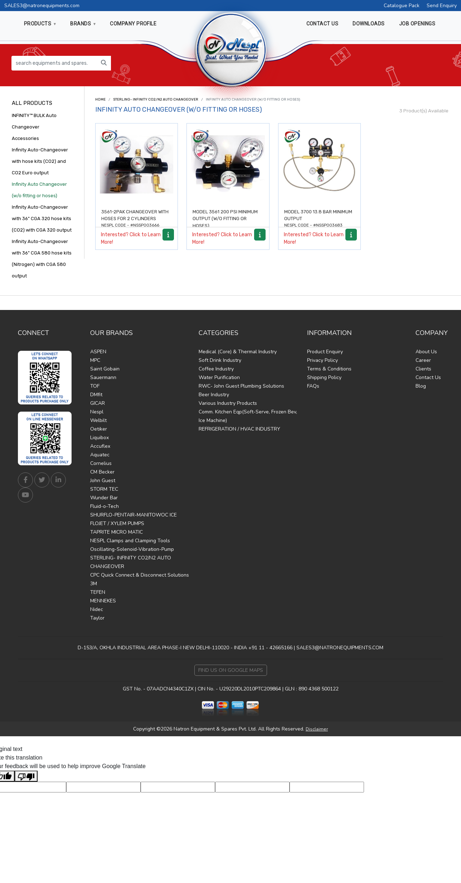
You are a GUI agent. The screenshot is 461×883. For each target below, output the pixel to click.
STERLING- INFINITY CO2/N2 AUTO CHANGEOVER (155, 99)
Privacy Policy (322, 360)
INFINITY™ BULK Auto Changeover (34, 121)
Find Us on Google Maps (230, 670)
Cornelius (101, 463)
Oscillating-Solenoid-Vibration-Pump (132, 549)
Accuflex (100, 446)
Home (100, 99)
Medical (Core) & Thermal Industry (238, 351)
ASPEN (98, 351)
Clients (423, 368)
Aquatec (100, 454)
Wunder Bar (104, 497)
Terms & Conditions (329, 368)
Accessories (25, 138)
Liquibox (99, 437)
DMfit (96, 394)
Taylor (97, 618)
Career (423, 360)
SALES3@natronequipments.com (41, 5)
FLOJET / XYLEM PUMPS (117, 523)
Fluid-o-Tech (104, 506)
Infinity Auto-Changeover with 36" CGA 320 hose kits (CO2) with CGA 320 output (42, 218)
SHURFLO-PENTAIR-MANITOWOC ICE (133, 514)
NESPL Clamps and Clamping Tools (130, 540)
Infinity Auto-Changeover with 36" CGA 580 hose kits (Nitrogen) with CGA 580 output (42, 258)
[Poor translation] (26, 776)
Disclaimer (317, 729)
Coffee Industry (216, 368)
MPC (95, 360)
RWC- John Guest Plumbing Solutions (241, 386)
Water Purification (219, 377)
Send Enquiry (442, 5)
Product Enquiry (325, 351)
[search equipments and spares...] (54, 63)
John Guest (102, 480)
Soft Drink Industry (220, 360)
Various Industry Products (228, 403)
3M (93, 583)
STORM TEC (104, 489)
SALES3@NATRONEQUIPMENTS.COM (339, 647)
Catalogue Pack (401, 5)
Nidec (96, 609)
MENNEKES (103, 600)
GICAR (97, 403)
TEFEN (97, 592)
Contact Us (428, 377)
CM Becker (102, 472)
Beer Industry (214, 394)
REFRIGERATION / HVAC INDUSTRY (239, 429)
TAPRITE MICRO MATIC (116, 532)
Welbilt (98, 420)
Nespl (96, 411)
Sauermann (103, 377)
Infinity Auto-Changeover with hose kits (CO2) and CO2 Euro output (40, 161)
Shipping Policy (324, 377)
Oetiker (98, 429)
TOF (95, 386)
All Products (32, 103)
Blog (421, 386)
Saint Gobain (105, 368)
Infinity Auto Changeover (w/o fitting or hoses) (39, 189)
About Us (426, 351)
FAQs (313, 386)
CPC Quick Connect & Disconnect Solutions (139, 575)
